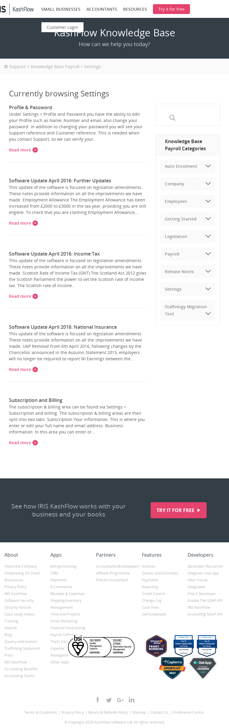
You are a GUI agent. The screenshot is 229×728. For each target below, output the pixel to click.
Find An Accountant (112, 580)
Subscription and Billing (35, 400)
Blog (8, 634)
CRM (54, 573)
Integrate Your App (203, 573)
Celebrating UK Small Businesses (22, 577)
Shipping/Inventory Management (65, 604)
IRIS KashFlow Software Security (19, 597)
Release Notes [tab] (179, 271)
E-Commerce (61, 586)
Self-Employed (154, 614)
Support (17, 66)
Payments (58, 580)
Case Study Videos (19, 614)
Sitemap (139, 712)
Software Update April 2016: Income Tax (54, 254)
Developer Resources (205, 566)
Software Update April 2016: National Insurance (63, 327)
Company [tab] (174, 184)
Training (11, 621)
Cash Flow (150, 607)
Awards (10, 627)
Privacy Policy (15, 586)
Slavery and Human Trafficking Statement (22, 645)
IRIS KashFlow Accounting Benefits (21, 665)
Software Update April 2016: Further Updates (60, 180)
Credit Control (153, 593)
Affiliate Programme (113, 573)
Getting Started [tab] (180, 219)
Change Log (152, 600)
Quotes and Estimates (160, 573)
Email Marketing (64, 621)
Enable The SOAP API (205, 600)
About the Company (20, 566)
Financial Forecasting (67, 627)
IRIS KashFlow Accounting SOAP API (205, 611)
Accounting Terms (19, 675)
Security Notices (17, 607)
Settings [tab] (173, 289)
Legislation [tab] (176, 236)
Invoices (148, 566)
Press (9, 655)
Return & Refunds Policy (108, 712)
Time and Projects (65, 614)
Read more (20, 150)
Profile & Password (30, 107)
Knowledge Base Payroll (55, 66)
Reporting (150, 586)
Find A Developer (202, 593)
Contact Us (159, 712)
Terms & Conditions (40, 712)
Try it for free (176, 510)
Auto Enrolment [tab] (181, 166)
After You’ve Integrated (198, 583)
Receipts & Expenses (67, 593)
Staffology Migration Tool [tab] (186, 310)
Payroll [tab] (172, 254)
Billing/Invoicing (63, 566)
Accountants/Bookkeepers (114, 566)
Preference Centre (188, 712)
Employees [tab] (176, 201)
